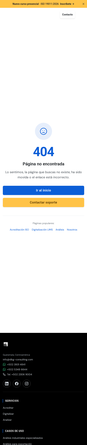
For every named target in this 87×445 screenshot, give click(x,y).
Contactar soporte (43, 202)
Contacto (67, 14)
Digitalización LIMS (42, 229)
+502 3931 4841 (14, 364)
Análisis (60, 229)
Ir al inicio (43, 190)
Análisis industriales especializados (23, 437)
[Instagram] (27, 384)
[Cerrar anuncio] (83, 4)
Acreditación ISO (19, 229)
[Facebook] (17, 384)
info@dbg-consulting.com (18, 359)
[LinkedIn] (7, 384)
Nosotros (72, 229)
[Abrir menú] (80, 14)
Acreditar (8, 407)
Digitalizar (8, 413)
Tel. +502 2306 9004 (17, 374)
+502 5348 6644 (15, 369)
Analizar (7, 419)
